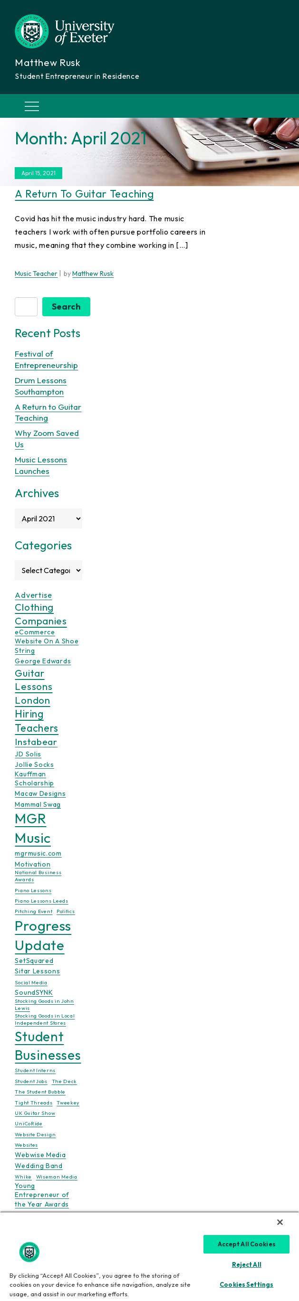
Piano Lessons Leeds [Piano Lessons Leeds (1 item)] (41, 900)
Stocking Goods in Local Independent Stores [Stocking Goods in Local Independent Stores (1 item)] (45, 1019)
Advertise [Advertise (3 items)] (33, 595)
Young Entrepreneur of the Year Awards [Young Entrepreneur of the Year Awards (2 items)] (42, 1194)
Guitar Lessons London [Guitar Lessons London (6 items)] (33, 686)
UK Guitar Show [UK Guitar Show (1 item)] (35, 1113)
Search (66, 306)
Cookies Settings (246, 1284)
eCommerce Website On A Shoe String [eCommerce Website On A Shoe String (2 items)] (46, 641)
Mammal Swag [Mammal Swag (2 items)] (38, 804)
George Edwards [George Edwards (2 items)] (43, 661)
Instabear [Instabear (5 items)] (36, 741)
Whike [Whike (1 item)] (23, 1176)
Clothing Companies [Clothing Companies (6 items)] (41, 614)
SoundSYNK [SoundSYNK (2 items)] (34, 992)
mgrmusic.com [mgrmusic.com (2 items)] (38, 853)
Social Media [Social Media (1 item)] (31, 982)
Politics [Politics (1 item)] (66, 911)
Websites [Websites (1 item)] (26, 1144)
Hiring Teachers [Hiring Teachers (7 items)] (36, 721)
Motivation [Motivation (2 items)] (32, 864)
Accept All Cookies (247, 1244)
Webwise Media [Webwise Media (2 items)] (40, 1154)
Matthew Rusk (93, 273)
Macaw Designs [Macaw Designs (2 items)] (40, 793)
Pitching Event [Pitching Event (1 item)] (33, 911)
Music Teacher (36, 273)
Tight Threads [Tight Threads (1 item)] (33, 1102)
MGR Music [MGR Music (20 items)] (33, 828)
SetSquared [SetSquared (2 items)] (34, 960)
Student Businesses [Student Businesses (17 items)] (48, 1045)
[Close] (280, 1222)
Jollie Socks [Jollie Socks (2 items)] (34, 764)
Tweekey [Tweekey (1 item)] (68, 1102)
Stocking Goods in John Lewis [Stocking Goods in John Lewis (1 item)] (44, 1004)
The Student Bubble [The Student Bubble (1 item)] (40, 1091)
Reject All (246, 1264)
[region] (149, 1256)
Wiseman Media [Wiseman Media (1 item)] (56, 1176)
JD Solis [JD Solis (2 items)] (28, 754)
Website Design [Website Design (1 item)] (35, 1134)
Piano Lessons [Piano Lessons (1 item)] (33, 890)
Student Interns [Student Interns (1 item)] (35, 1070)
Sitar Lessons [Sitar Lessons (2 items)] (37, 971)
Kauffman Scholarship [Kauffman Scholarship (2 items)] (34, 778)
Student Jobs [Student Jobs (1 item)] (31, 1081)
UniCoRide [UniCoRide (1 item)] (28, 1123)
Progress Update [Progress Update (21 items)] (43, 935)
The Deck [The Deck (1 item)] (64, 1081)
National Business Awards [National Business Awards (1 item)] (38, 876)
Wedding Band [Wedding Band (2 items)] (38, 1165)
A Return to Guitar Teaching (84, 193)
